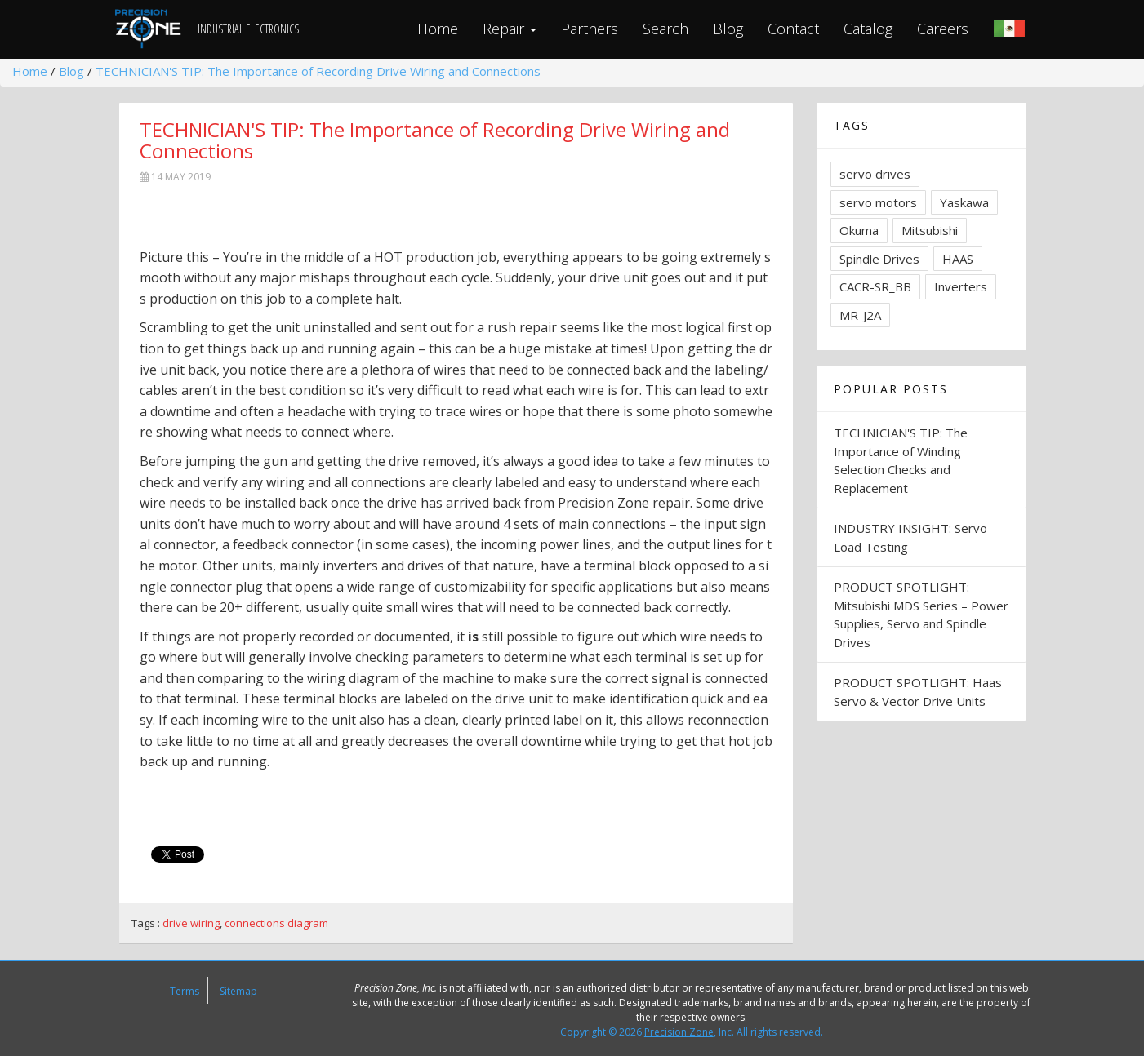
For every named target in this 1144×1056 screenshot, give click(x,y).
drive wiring (191, 923)
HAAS (957, 259)
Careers (942, 28)
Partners (589, 28)
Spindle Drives (879, 259)
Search (665, 28)
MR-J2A (860, 315)
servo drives (874, 174)
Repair (509, 28)
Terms (184, 991)
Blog (728, 28)
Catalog (868, 28)
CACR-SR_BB (875, 286)
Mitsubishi (929, 230)
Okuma (859, 230)
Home (437, 28)
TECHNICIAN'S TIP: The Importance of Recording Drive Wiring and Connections (318, 71)
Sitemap (238, 991)
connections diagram (276, 923)
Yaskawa (964, 202)
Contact (793, 28)
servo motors (878, 202)
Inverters (960, 286)
